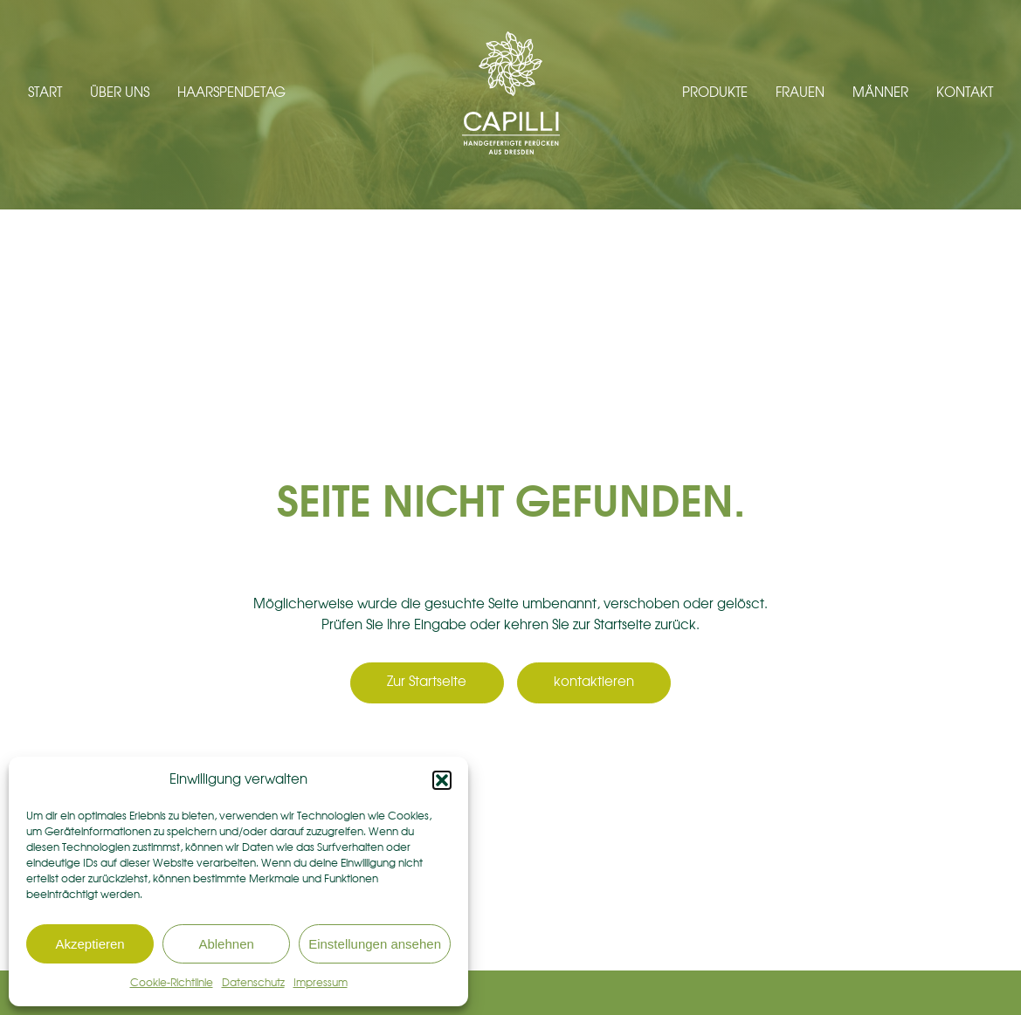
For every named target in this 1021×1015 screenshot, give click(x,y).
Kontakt (964, 92)
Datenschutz (253, 982)
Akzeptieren (89, 943)
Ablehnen (225, 943)
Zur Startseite (426, 682)
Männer (880, 92)
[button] (442, 780)
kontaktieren (594, 682)
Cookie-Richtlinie (171, 982)
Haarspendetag (231, 92)
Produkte (715, 92)
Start (45, 92)
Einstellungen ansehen (374, 943)
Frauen (800, 92)
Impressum (320, 982)
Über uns (119, 92)
